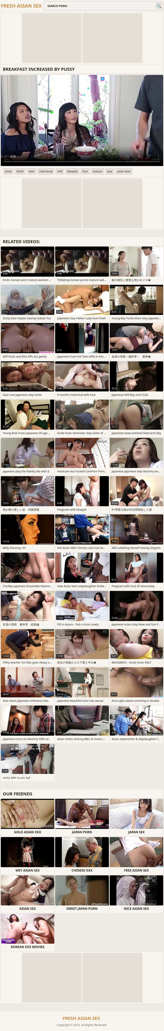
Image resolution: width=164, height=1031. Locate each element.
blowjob (72, 171)
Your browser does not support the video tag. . (82, 120)
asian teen (124, 171)
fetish (20, 171)
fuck (85, 171)
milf (59, 171)
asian (8, 171)
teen (32, 171)
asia (109, 171)
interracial (46, 171)
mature (97, 171)
